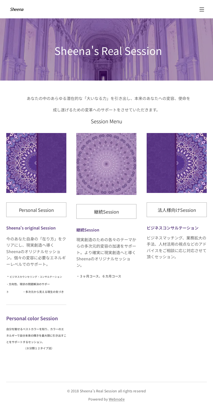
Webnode (117, 399)
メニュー (202, 9)
